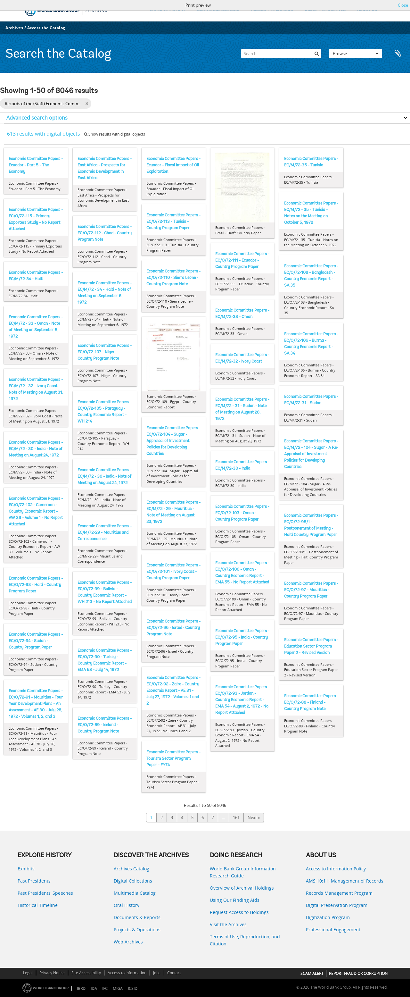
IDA (94, 988)
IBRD (81, 988)
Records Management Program (339, 893)
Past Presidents (34, 881)
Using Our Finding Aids (234, 900)
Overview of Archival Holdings (242, 888)
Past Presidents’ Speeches (45, 893)
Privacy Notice (52, 973)
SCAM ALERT (312, 973)
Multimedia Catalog (135, 893)
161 (236, 817)
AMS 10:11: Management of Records (344, 881)
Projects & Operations (137, 929)
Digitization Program (328, 917)
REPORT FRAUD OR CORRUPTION (358, 973)
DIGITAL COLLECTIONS (218, 10)
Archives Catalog (131, 869)
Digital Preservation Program (336, 905)
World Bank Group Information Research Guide (243, 872)
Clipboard (398, 54)
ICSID (132, 988)
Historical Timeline (38, 905)
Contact (174, 973)
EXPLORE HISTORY (167, 10)
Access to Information (127, 973)
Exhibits (26, 869)
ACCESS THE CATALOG (272, 10)
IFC (105, 988)
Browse (355, 53)
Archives (14, 27)
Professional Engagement (333, 929)
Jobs (156, 973)
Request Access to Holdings (239, 912)
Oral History (126, 905)
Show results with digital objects (114, 134)
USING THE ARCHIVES (325, 10)
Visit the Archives (228, 924)
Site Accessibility (86, 973)
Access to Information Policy (336, 869)
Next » (254, 817)
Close (403, 5)
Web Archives (128, 942)
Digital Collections (133, 881)
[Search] (281, 53)
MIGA (118, 988)
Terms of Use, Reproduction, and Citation (245, 940)
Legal (28, 973)
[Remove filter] (86, 103)
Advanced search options (37, 117)
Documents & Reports (137, 917)
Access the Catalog (46, 27)
